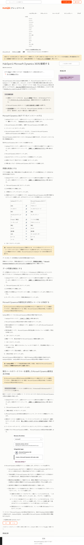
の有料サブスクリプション (25, 87)
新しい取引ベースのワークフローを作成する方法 (34, 421)
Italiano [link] (30, 27)
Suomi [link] (30, 33)
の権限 (32, 105)
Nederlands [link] (31, 25)
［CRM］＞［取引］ (24, 318)
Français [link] (30, 24)
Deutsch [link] (30, 20)
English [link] (30, 46)
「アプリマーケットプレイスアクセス (20, 100)
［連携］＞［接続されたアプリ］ (37, 148)
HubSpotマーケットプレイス (26, 121)
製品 (9, 72)
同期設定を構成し (38, 261)
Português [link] (31, 22)
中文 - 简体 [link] (31, 44)
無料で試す (77, 2)
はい (6, 523)
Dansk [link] (30, 36)
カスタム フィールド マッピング (12, 89)
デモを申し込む (66, 2)
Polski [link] (30, 29)
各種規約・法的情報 (47, 541)
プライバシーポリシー (60, 541)
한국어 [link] (30, 40)
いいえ (13, 523)
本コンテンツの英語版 (44, 59)
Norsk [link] (30, 38)
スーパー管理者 (28, 98)
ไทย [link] (29, 42)
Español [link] (30, 18)
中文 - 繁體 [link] (31, 35)
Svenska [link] (30, 31)
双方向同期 (10, 108)
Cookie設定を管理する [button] (74, 541)
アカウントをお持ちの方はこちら (33, 49)
